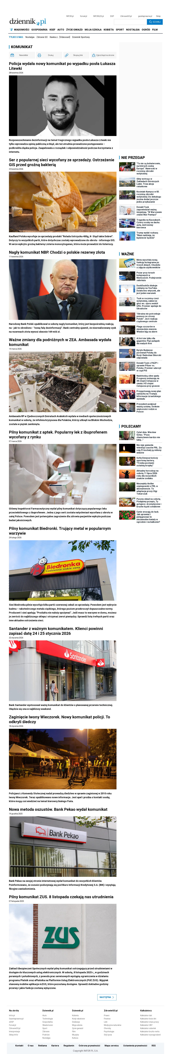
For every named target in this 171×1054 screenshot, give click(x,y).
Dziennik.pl (47, 1010)
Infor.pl (12, 1015)
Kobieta (75, 1015)
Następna (107, 997)
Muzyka (75, 1035)
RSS (154, 1045)
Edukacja (76, 1022)
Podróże (46, 1035)
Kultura (75, 1038)
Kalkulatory (146, 1010)
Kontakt (19, 1045)
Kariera (55, 1045)
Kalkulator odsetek (148, 1028)
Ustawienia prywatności (135, 1045)
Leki (105, 1022)
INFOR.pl (70, 16)
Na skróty (14, 1010)
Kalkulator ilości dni (148, 1019)
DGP (112, 16)
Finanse (107, 1019)
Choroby (107, 1028)
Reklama (42, 1045)
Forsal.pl (12, 1025)
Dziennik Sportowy (81, 37)
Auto (44, 1015)
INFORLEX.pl (98, 16)
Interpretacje (14, 1031)
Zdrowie (45, 1031)
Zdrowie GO (42, 37)
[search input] (130, 22)
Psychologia (109, 1031)
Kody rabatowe (78, 1019)
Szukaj (155, 22)
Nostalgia (29, 37)
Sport (44, 1028)
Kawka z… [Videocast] (60, 37)
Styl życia (108, 1035)
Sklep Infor (13, 1035)
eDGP (11, 1022)
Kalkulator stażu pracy (149, 1022)
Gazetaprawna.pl (16, 1019)
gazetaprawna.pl (145, 16)
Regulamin (69, 1045)
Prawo (106, 1015)
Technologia (47, 1019)
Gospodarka (47, 1022)
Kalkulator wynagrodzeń (150, 1035)
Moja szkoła (77, 1025)
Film (74, 1031)
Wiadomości (47, 1025)
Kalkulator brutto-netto (150, 1031)
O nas (31, 1045)
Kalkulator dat (146, 1015)
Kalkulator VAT (146, 1025)
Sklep (158, 16)
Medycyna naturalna (112, 1025)
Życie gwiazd (77, 1028)
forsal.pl (83, 16)
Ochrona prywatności (89, 1045)
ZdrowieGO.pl (126, 16)
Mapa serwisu (112, 1045)
